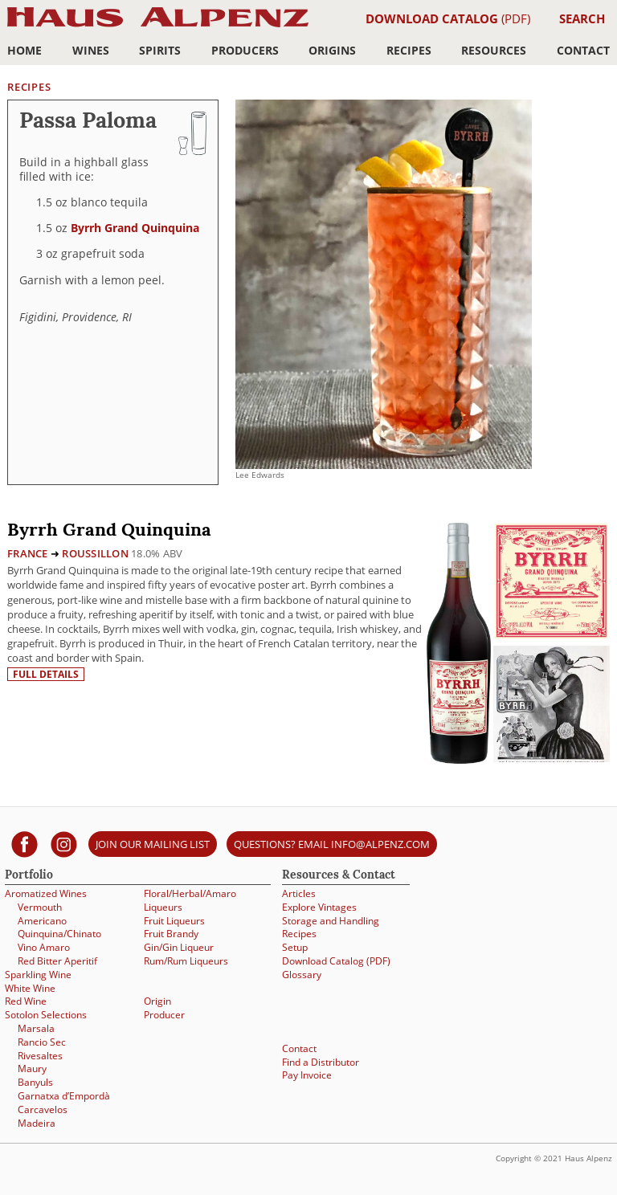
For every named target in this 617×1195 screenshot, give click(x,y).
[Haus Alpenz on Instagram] (64, 844)
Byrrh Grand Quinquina (135, 227)
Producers (245, 50)
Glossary (301, 974)
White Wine (30, 988)
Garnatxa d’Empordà (64, 1096)
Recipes (408, 50)
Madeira (36, 1123)
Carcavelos (42, 1109)
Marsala (36, 1028)
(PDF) (448, 18)
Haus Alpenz (157, 26)
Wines (90, 50)
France (27, 553)
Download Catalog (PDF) (336, 961)
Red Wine (26, 1001)
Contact (583, 50)
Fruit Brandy (171, 933)
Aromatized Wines (46, 893)
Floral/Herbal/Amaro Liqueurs (190, 900)
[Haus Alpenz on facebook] (24, 844)
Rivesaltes (40, 1055)
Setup (295, 947)
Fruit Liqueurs (174, 921)
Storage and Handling (330, 921)
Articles (299, 893)
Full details (46, 674)
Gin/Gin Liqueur (179, 947)
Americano (42, 921)
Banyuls (35, 1082)
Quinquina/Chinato (59, 933)
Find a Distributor (320, 1062)
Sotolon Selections (46, 1015)
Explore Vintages (319, 907)
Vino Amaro (44, 947)
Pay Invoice (307, 1075)
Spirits (160, 50)
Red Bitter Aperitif (57, 961)
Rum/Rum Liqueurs (186, 961)
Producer (164, 1015)
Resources (493, 50)
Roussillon (95, 553)
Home (24, 50)
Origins (332, 50)
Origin (157, 1001)
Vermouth (40, 907)
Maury (32, 1068)
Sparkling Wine (38, 974)
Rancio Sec (42, 1042)
